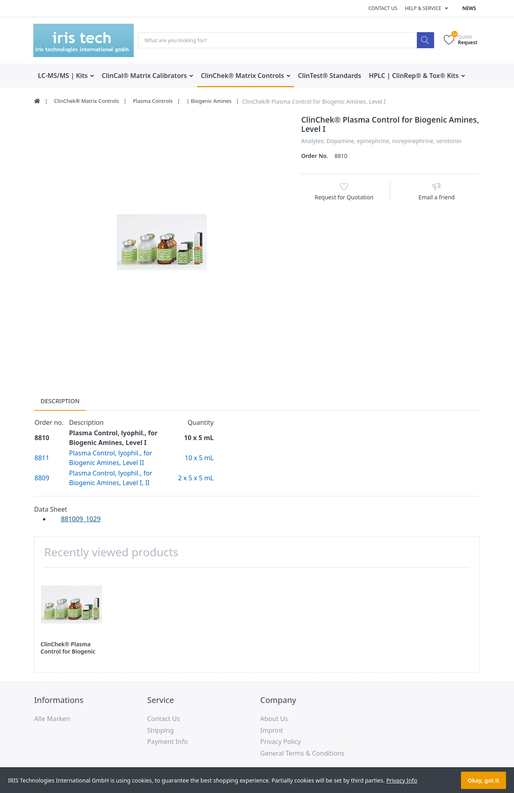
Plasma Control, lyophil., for (110, 453)
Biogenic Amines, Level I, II (109, 483)
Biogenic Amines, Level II (106, 463)
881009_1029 (81, 519)
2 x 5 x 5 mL (196, 478)
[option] (161, 243)
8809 (42, 478)
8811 (42, 458)
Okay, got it (483, 780)
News (469, 8)
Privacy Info (401, 780)
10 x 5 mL (199, 458)
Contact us (382, 8)
